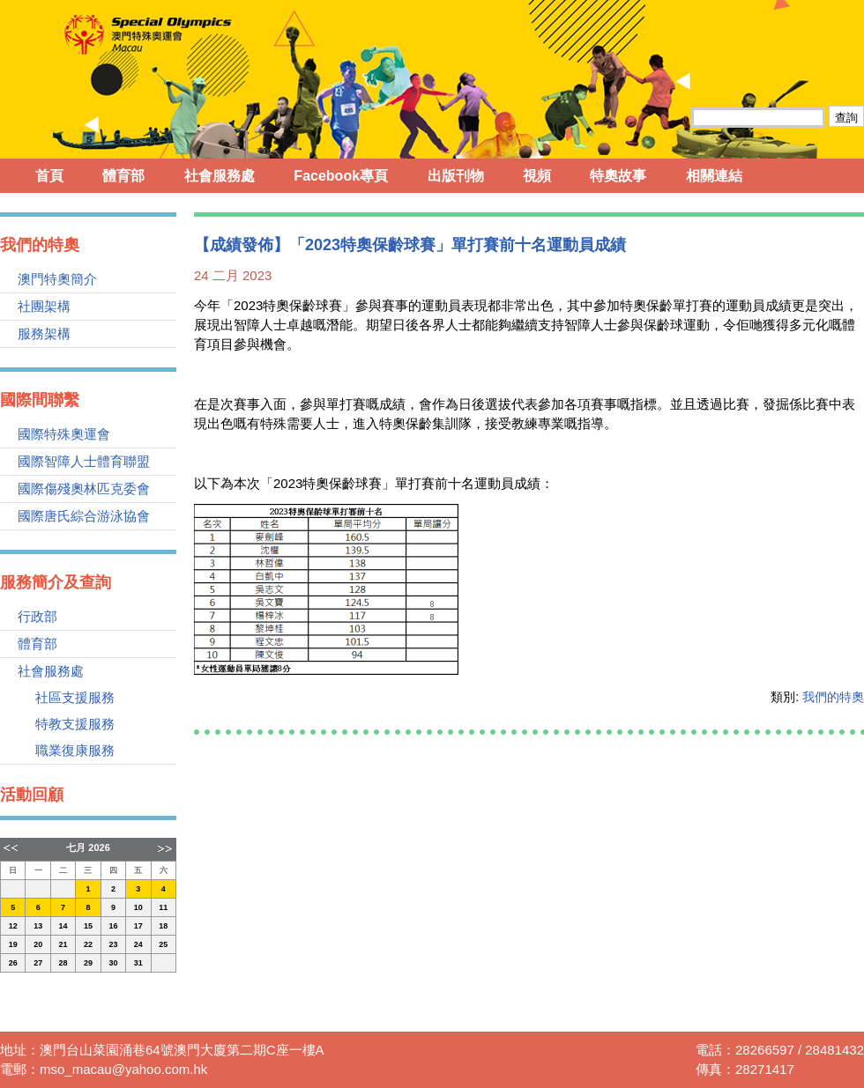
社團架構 (44, 306)
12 (13, 925)
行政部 (37, 616)
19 (13, 944)
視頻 (537, 175)
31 (138, 962)
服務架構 (44, 333)
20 (38, 944)
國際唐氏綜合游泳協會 (84, 515)
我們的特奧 (833, 697)
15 (88, 925)
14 (63, 925)
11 (163, 907)
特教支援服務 (75, 723)
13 (38, 925)
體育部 (123, 175)
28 (63, 962)
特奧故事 (618, 175)
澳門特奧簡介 (57, 278)
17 (138, 925)
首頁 (49, 175)
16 (112, 925)
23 (112, 944)
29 (88, 962)
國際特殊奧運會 (64, 433)
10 (138, 907)
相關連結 (714, 175)
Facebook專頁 (341, 175)
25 (163, 944)
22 (88, 944)
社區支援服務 (75, 697)
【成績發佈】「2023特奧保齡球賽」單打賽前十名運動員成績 (410, 245)
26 (13, 962)
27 (38, 962)
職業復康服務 (75, 750)
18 (163, 925)
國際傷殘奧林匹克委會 (84, 488)
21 (63, 944)
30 (112, 962)
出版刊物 (456, 175)
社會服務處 (219, 175)
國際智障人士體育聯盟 (84, 461)
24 (138, 944)
